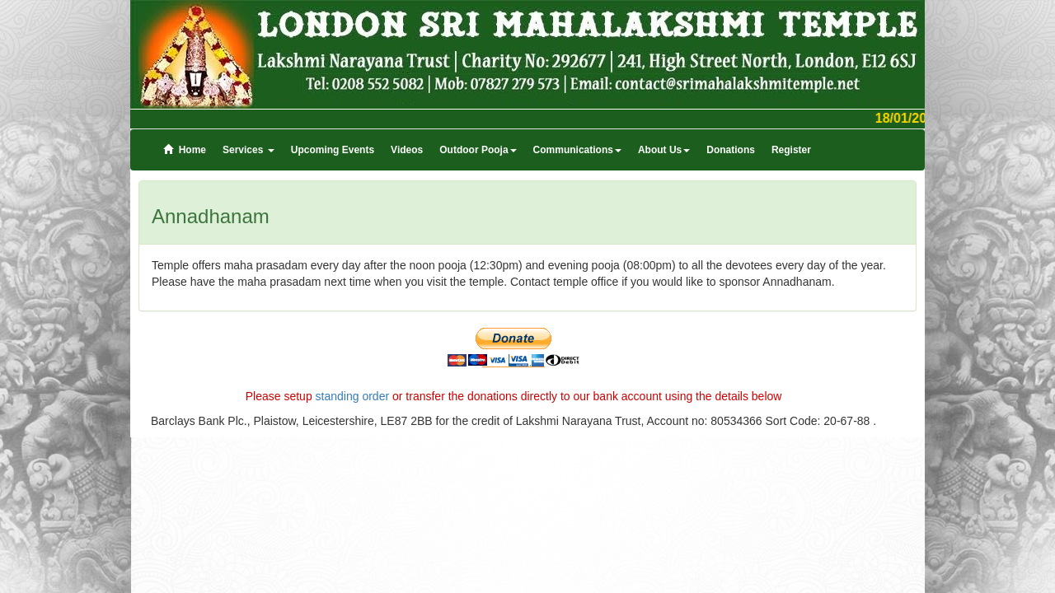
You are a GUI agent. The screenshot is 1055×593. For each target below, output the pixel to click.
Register (791, 150)
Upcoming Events (332, 150)
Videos (407, 150)
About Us (664, 150)
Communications (577, 150)
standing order (353, 396)
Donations (730, 150)
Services (248, 150)
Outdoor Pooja (477, 150)
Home (184, 150)
